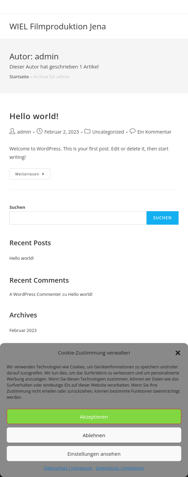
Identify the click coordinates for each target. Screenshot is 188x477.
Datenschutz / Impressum (68, 468)
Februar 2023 (23, 330)
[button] (178, 352)
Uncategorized (108, 132)
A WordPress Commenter (35, 294)
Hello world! (34, 115)
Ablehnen (94, 435)
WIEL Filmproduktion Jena (57, 26)
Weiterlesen (32, 175)
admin (24, 132)
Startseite (19, 77)
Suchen (17, 207)
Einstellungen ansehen (94, 453)
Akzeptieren (94, 416)
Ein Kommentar (154, 132)
